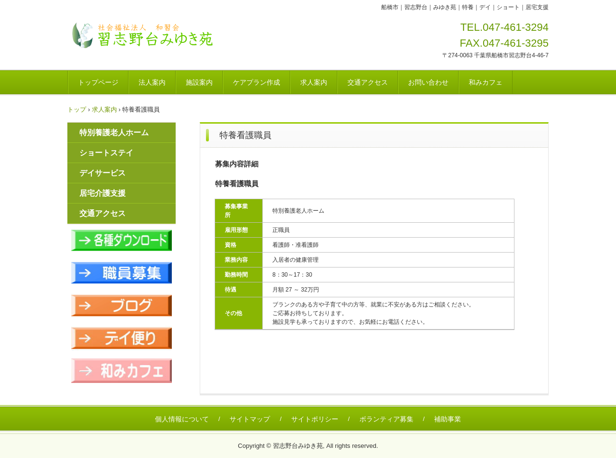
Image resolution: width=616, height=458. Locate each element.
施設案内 (199, 82)
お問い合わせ (428, 82)
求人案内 (313, 82)
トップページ (98, 82)
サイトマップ (250, 419)
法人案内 (152, 82)
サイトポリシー (314, 419)
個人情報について (182, 419)
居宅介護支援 (102, 193)
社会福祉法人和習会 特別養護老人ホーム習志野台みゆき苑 (145, 35)
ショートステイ (106, 153)
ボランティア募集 (386, 419)
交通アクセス (367, 82)
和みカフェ (485, 82)
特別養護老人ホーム (114, 132)
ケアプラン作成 (256, 82)
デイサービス (102, 173)
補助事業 (447, 419)
